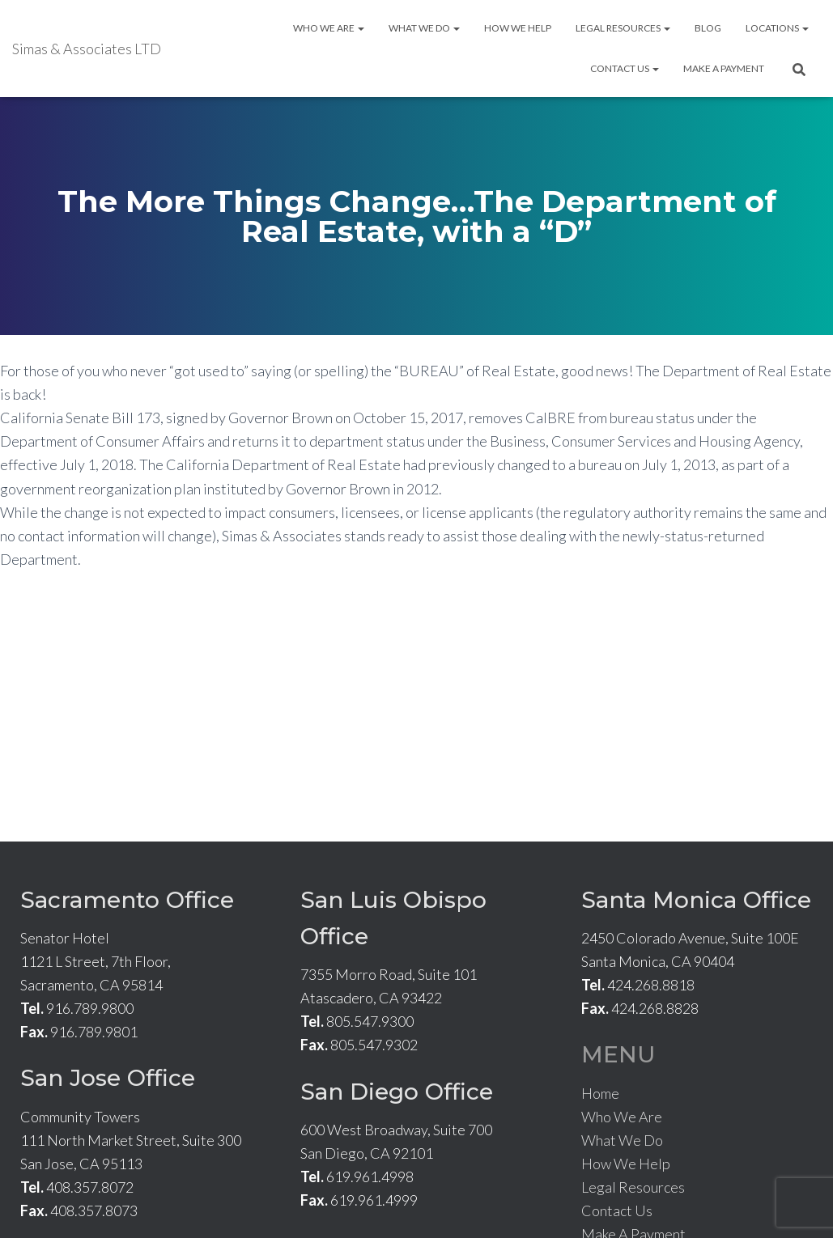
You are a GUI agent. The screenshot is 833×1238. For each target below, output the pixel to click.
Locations (777, 28)
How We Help (517, 28)
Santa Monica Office (696, 900)
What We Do (424, 28)
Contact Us (624, 68)
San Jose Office (107, 1078)
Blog (708, 28)
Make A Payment (723, 68)
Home (600, 1093)
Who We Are (328, 28)
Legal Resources (623, 28)
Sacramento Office (127, 900)
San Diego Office (396, 1091)
